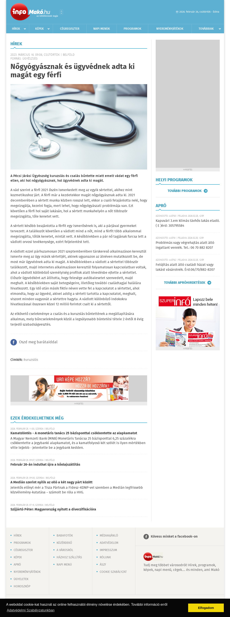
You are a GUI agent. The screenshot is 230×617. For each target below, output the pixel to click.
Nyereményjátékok (169, 28)
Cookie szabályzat (113, 572)
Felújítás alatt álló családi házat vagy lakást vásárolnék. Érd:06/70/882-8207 (185, 267)
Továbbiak (206, 28)
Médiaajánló (109, 535)
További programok (185, 191)
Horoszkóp (22, 586)
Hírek (16, 28)
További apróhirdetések (184, 283)
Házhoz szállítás (69, 557)
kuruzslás (30, 360)
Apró (17, 564)
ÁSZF (103, 564)
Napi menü (64, 564)
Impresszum (108, 550)
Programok (132, 28)
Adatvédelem (109, 543)
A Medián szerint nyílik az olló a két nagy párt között (51, 482)
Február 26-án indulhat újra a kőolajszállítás (45, 464)
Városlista (61, 12)
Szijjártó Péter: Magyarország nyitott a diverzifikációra (53, 509)
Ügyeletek (21, 579)
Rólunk (105, 557)
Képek (39, 28)
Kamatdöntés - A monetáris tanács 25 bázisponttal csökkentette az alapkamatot (73, 433)
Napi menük (101, 28)
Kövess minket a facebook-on (174, 536)
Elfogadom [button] (206, 608)
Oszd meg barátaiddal (38, 342)
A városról (65, 550)
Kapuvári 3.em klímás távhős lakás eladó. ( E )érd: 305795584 (188, 223)
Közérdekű (64, 543)
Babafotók (65, 535)
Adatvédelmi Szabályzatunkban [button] (30, 610)
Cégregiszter (69, 28)
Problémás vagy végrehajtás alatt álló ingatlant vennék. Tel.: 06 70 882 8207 (185, 245)
